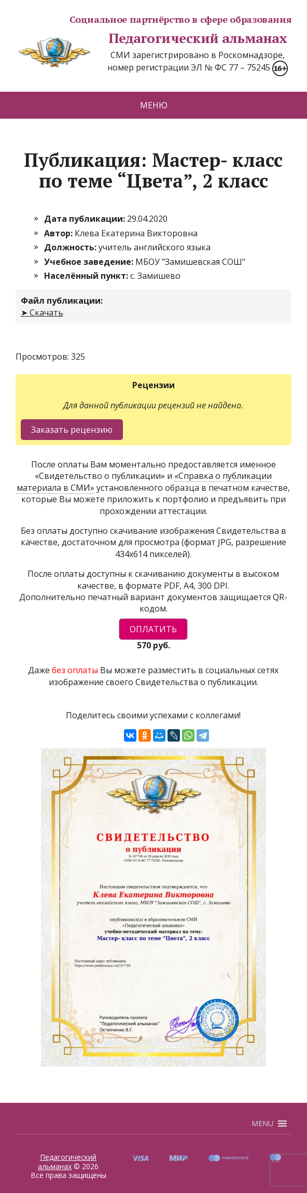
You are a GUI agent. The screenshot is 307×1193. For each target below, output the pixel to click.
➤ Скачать (42, 312)
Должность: (71, 247)
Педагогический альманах (151, 38)
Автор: (59, 233)
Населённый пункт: (87, 275)
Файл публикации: (62, 300)
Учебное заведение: (89, 261)
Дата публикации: (85, 218)
